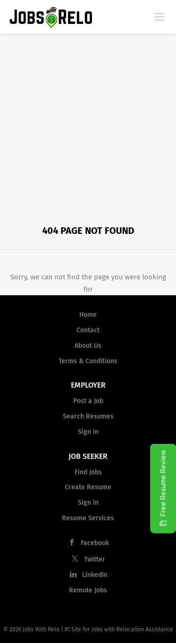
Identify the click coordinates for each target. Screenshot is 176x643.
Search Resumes (88, 416)
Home (88, 315)
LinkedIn (94, 575)
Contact (88, 330)
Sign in (88, 432)
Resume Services (88, 518)
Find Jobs (88, 472)
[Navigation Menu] (159, 16)
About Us (88, 346)
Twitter (94, 559)
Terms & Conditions (88, 361)
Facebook (95, 543)
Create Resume (88, 487)
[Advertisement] (88, 126)
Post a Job (88, 401)
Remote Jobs (88, 590)
